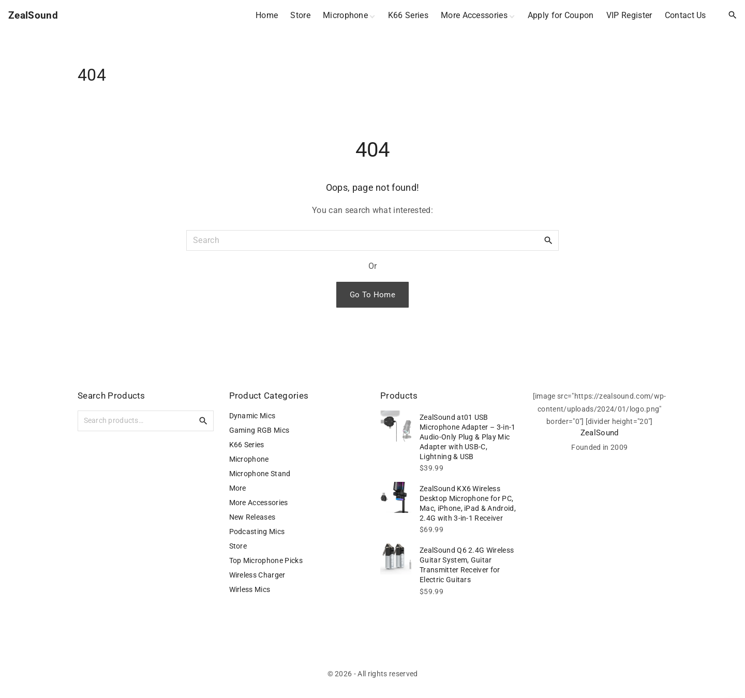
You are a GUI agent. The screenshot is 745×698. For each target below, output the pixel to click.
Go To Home (372, 294)
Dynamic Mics (252, 416)
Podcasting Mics (257, 531)
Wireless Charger (257, 575)
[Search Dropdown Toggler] (733, 15)
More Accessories (258, 502)
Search (203, 420)
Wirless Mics (250, 589)
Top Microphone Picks (266, 560)
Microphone (249, 459)
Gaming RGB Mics (259, 430)
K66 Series (246, 445)
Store (238, 546)
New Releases (252, 517)
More (237, 488)
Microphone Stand (260, 473)
